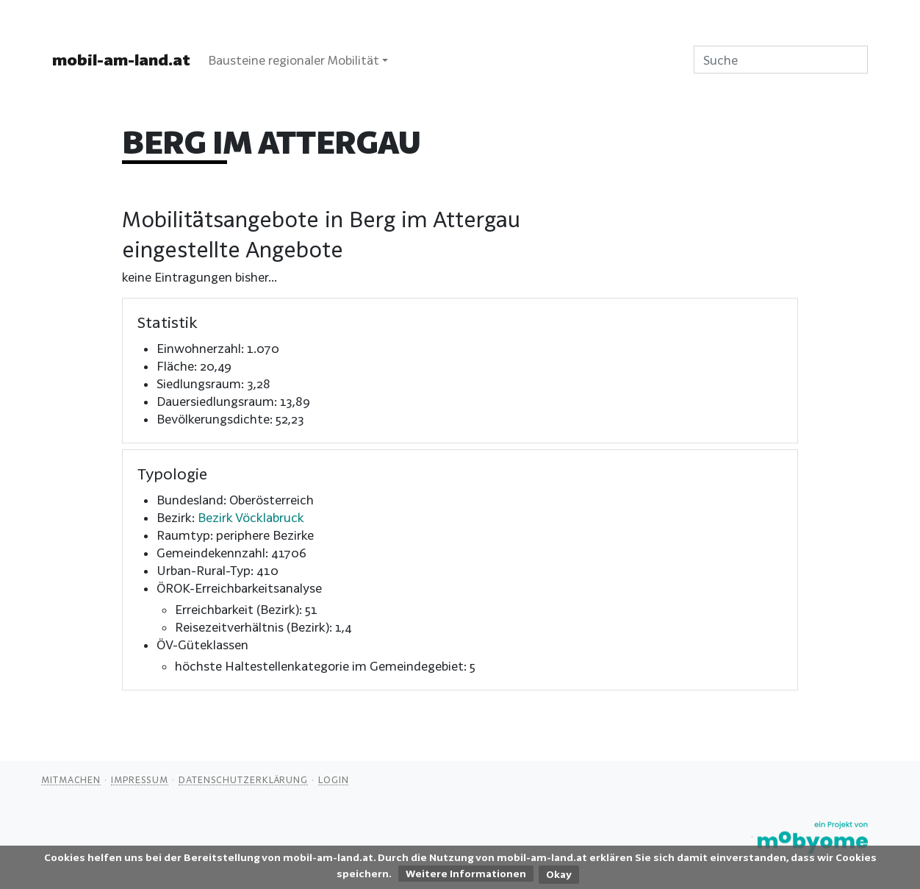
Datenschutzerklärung (243, 779)
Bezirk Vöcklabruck (251, 517)
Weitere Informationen (466, 873)
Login (333, 779)
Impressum (139, 779)
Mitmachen (71, 779)
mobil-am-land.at (121, 59)
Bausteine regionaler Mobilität (293, 60)
